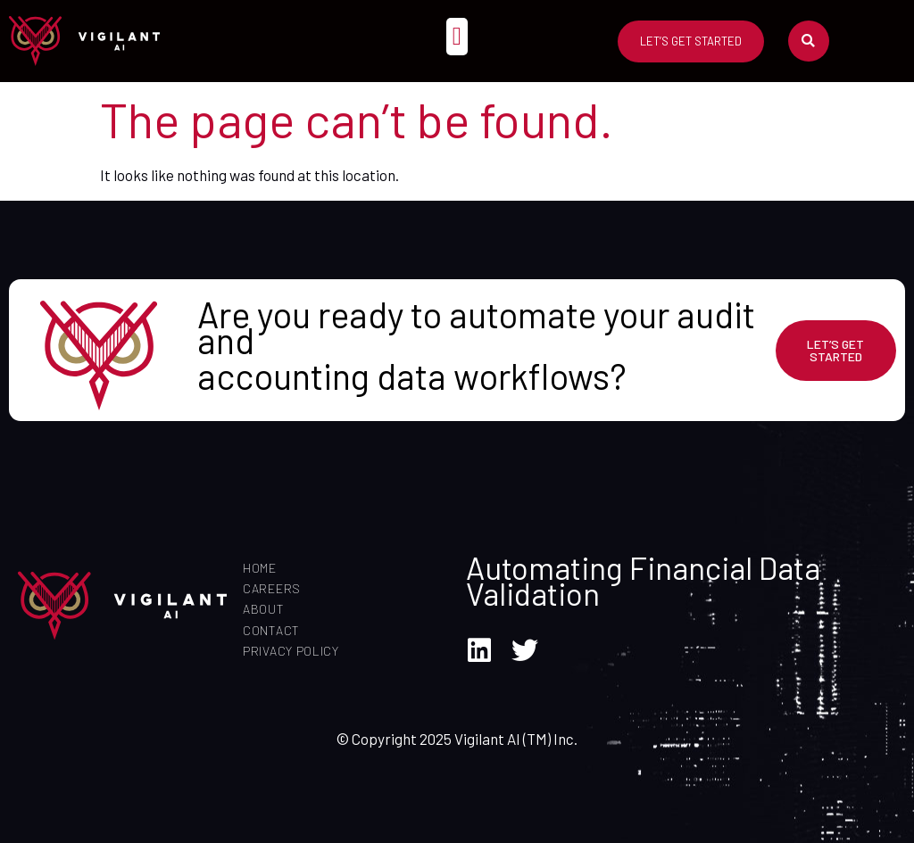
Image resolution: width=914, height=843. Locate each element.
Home (260, 567)
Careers (272, 588)
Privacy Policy (291, 650)
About (264, 608)
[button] (457, 36)
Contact (271, 630)
